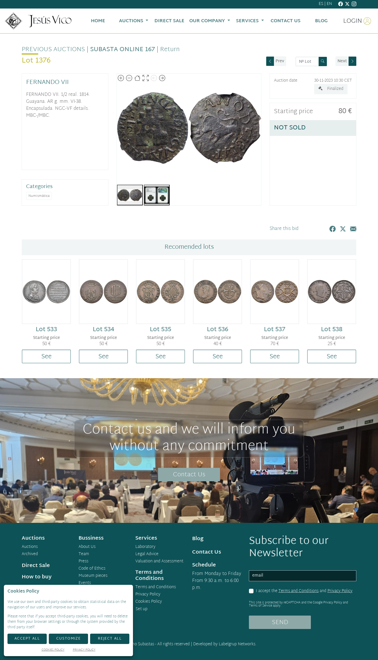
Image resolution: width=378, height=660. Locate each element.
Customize (68, 638)
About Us (87, 547)
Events (84, 583)
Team (83, 554)
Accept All (27, 638)
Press (83, 561)
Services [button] (248, 21)
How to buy (37, 577)
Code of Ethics (91, 568)
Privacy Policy (339, 591)
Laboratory (145, 547)
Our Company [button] (207, 21)
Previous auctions (53, 49)
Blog (197, 538)
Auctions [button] (132, 21)
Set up (141, 609)
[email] (302, 575)
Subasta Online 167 (122, 49)
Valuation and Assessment (159, 561)
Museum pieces (92, 576)
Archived (30, 554)
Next (342, 61)
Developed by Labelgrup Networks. (224, 644)
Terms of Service (260, 606)
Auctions (30, 547)
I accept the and (304, 591)
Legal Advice (147, 554)
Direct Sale (36, 565)
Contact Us (189, 474)
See (46, 356)
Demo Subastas (140, 644)
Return (170, 49)
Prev (279, 61)
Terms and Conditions (298, 591)
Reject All (110, 638)
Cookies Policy (148, 601)
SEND (280, 622)
